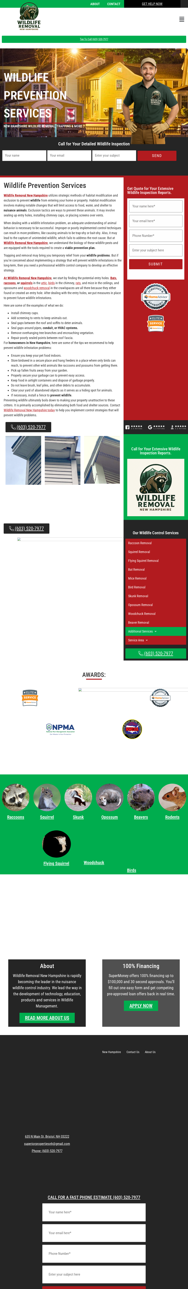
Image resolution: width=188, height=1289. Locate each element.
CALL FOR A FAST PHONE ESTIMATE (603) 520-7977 (94, 1197)
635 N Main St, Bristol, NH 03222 (47, 1136)
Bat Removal (136, 569)
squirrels (26, 283)
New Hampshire (111, 1052)
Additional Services (143, 631)
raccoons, (10, 283)
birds (51, 283)
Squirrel (47, 817)
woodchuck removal (37, 288)
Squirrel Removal (139, 552)
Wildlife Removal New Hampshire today (29, 410)
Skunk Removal (138, 596)
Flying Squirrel (56, 868)
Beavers (141, 817)
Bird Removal (136, 587)
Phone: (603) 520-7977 (47, 1151)
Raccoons (15, 817)
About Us (150, 1052)
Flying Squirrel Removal (143, 561)
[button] (182, 19)
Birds (131, 870)
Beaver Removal (138, 622)
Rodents (172, 817)
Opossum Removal (140, 605)
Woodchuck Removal (142, 614)
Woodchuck (94, 862)
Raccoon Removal (140, 543)
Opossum (109, 817)
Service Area (139, 640)
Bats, (113, 278)
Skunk (78, 817)
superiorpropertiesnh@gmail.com (47, 1144)
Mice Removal (137, 578)
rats (78, 283)
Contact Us (132, 1052)
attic (44, 283)
